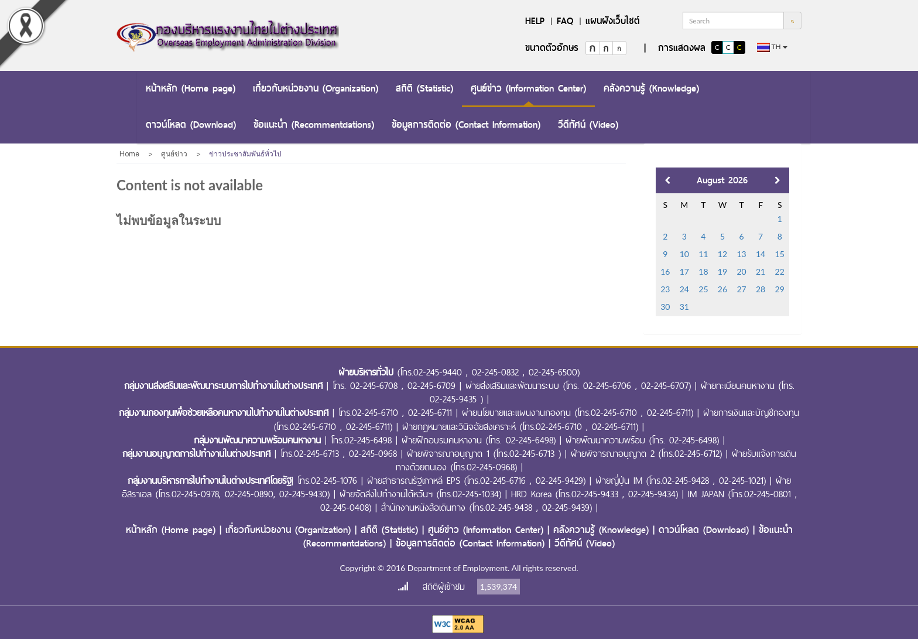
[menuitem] (190, 89)
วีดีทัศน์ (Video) (588, 124)
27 (741, 289)
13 (741, 254)
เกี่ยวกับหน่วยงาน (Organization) (315, 88)
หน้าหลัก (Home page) (190, 88)
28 (760, 289)
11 (703, 254)
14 (760, 254)
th (772, 47)
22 (780, 271)
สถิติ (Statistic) (424, 88)
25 (703, 289)
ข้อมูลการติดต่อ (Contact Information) (466, 124)
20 (741, 271)
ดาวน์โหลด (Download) (191, 124)
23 (665, 289)
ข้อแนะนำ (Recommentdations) (314, 124)
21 (760, 271)
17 (684, 271)
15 (780, 254)
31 (684, 307)
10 (684, 254)
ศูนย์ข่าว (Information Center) (528, 88)
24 (684, 289)
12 (722, 254)
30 (665, 307)
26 (722, 289)
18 (703, 271)
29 (780, 289)
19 (722, 271)
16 (665, 271)
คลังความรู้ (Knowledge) (651, 88)
